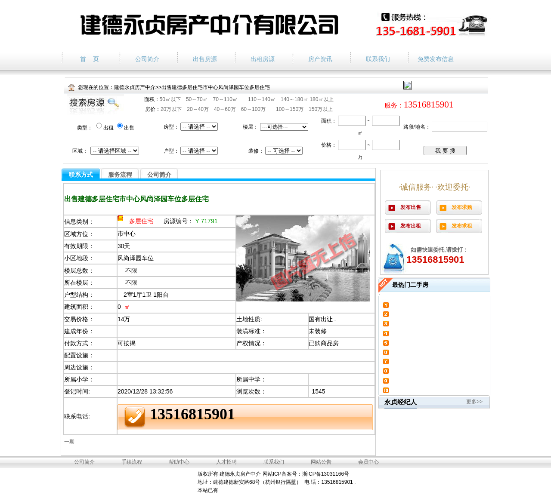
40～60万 (225, 109)
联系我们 (378, 58)
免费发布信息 (436, 58)
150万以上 (321, 109)
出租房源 (263, 58)
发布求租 (462, 226)
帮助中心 (179, 462)
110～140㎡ (262, 99)
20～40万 (198, 109)
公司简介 (147, 58)
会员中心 (368, 462)
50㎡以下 (170, 99)
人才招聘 (226, 462)
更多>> (474, 402)
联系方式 (81, 174)
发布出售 (410, 207)
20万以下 (171, 109)
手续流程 (131, 462)
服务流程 (120, 174)
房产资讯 (320, 58)
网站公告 (321, 462)
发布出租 (410, 226)
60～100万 (253, 109)
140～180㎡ (295, 99)
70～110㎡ (225, 99)
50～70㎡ (197, 99)
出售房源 (205, 58)
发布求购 (462, 207)
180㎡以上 (322, 99)
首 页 (89, 58)
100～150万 (289, 109)
